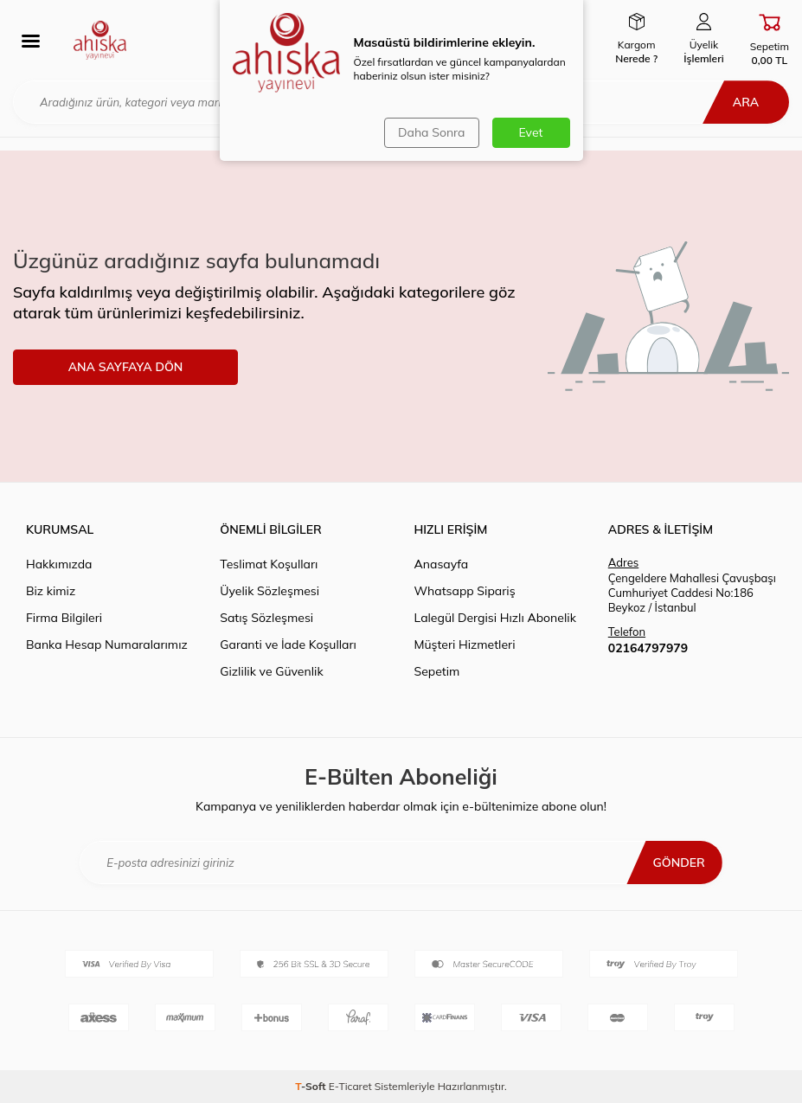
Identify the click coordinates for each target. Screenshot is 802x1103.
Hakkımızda (59, 564)
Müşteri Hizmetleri (465, 644)
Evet (531, 132)
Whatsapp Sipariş (465, 591)
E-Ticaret (350, 1086)
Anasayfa (441, 564)
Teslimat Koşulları (269, 564)
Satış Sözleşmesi (266, 617)
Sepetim (437, 671)
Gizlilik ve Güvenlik (271, 671)
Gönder (678, 862)
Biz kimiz (50, 591)
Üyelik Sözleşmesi (269, 591)
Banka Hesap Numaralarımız (107, 644)
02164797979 (648, 648)
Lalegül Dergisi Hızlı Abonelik (495, 617)
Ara (746, 102)
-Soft (312, 1086)
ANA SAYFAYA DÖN (125, 367)
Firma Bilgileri (64, 617)
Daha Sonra (431, 132)
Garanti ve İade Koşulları (288, 644)
